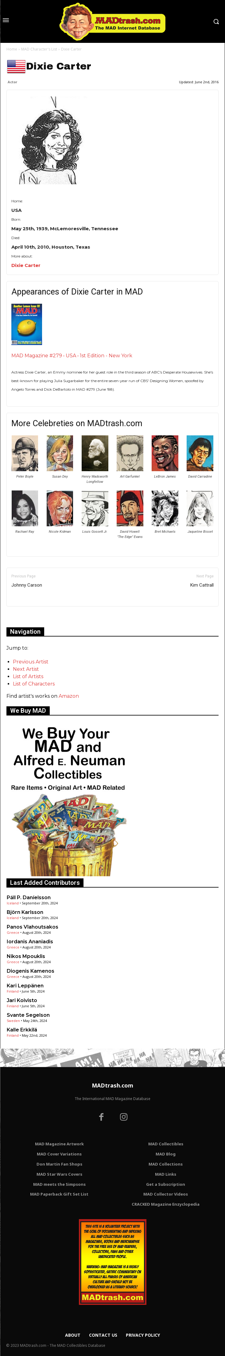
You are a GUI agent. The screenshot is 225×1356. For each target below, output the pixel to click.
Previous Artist (30, 662)
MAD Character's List (39, 49)
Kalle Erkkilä (22, 1030)
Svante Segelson (28, 1015)
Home (11, 49)
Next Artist (26, 669)
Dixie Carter (26, 265)
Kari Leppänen (25, 986)
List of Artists (28, 676)
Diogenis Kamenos (30, 971)
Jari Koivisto (22, 1000)
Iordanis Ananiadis (30, 942)
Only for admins (27, 617)
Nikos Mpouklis (26, 956)
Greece (13, 932)
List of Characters (34, 684)
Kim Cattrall (202, 585)
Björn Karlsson (25, 912)
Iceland (13, 903)
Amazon (69, 696)
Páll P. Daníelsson (29, 897)
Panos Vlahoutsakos (32, 927)
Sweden (13, 1020)
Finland (13, 991)
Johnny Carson (26, 585)
